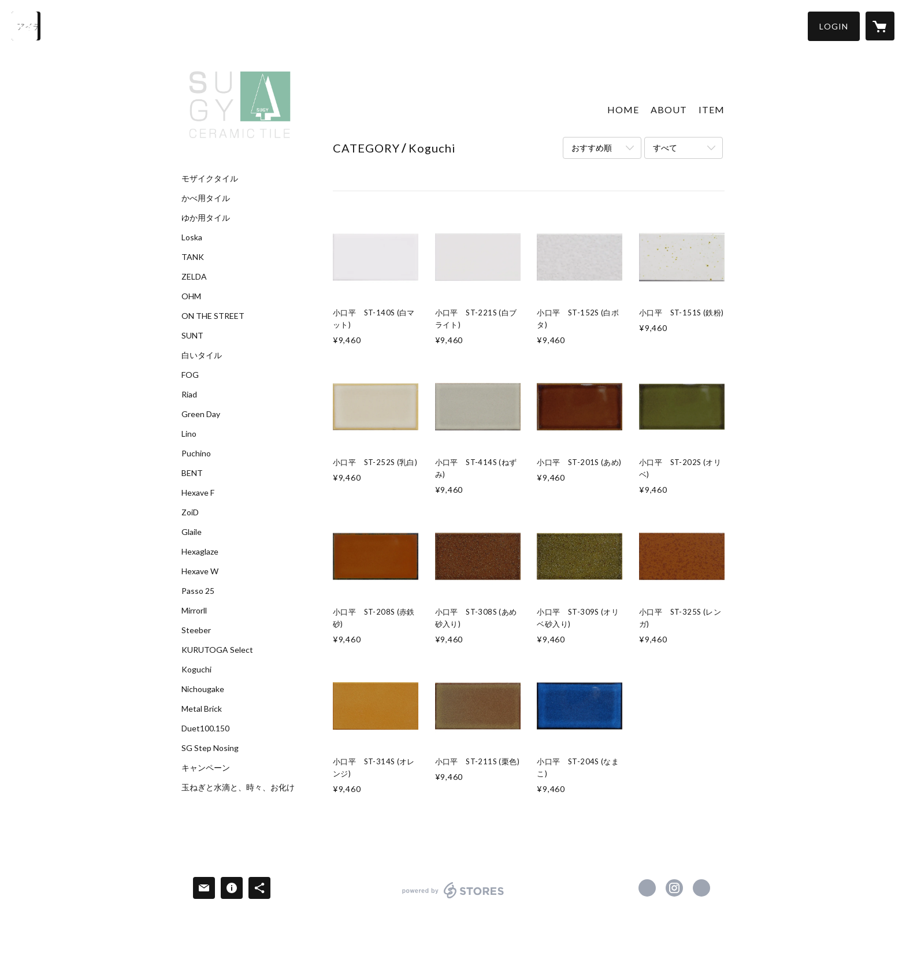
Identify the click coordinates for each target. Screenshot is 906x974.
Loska (191, 237)
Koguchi (196, 670)
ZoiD (190, 512)
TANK (192, 257)
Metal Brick (201, 709)
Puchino (196, 453)
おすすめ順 (591, 148)
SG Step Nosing (210, 748)
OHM (191, 296)
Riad (189, 395)
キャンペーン (205, 768)
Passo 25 (197, 591)
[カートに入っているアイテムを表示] (880, 26)
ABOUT (669, 109)
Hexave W (199, 571)
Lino (188, 434)
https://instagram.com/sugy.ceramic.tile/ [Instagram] (674, 888)
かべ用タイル (205, 198)
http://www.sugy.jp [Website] (701, 888)
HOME (623, 109)
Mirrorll (194, 611)
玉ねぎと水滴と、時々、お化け (238, 787)
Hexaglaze (199, 552)
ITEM (712, 109)
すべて (665, 148)
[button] (834, 26)
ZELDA (194, 277)
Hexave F (197, 493)
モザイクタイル (209, 178)
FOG (190, 375)
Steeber (196, 630)
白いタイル (201, 355)
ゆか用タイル (205, 218)
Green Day (200, 414)
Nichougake (202, 689)
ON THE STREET (212, 316)
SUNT (192, 336)
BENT (192, 473)
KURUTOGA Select (217, 650)
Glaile (191, 532)
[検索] (26, 26)
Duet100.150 (205, 728)
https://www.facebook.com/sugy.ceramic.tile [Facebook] (647, 888)
